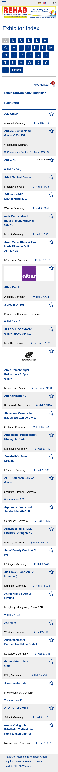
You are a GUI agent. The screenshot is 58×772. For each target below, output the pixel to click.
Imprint (9, 761)
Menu (4, 3)
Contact (40, 761)
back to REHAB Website (18, 766)
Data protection (24, 761)
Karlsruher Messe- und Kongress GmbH (26, 756)
